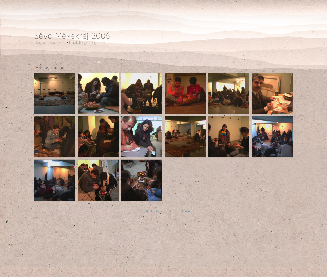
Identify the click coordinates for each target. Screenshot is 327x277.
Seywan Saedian (49, 42)
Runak (186, 212)
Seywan (160, 212)
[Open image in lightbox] (54, 105)
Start (148, 212)
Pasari (174, 212)
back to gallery (82, 42)
